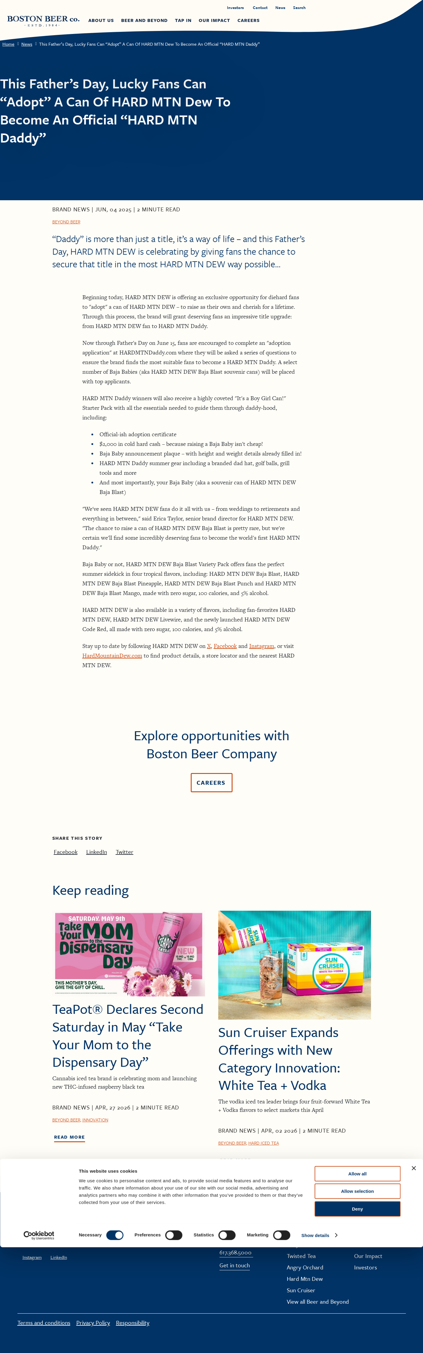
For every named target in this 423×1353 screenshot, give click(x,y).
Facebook (225, 646)
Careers (364, 1233)
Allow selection (357, 1297)
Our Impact (368, 1256)
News (26, 44)
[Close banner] (414, 1274)
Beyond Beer (66, 221)
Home (8, 44)
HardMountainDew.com (112, 656)
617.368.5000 (235, 1252)
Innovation (95, 1119)
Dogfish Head (303, 1233)
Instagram (261, 646)
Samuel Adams (305, 1221)
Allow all (357, 1279)
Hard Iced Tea (263, 1143)
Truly (293, 1244)
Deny (357, 1314)
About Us (365, 1221)
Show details (316, 1341)
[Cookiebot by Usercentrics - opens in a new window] (39, 1341)
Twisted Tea (301, 1256)
